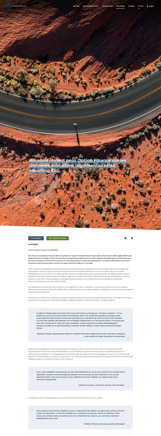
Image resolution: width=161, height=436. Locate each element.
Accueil (76, 6)
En (142, 6)
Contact (131, 6)
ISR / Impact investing (57, 238)
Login (151, 6)
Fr (139, 6)
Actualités (120, 6)
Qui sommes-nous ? (91, 6)
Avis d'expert (36, 238)
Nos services (108, 6)
